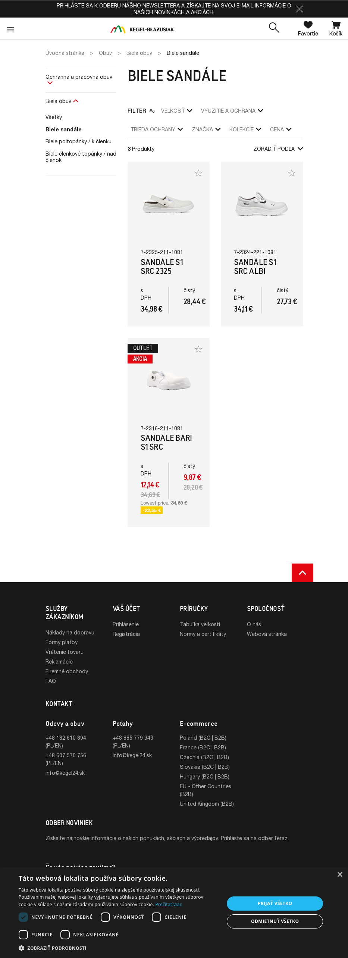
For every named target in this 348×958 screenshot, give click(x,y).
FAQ (51, 681)
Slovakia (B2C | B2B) (205, 767)
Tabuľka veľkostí (200, 624)
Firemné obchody (67, 671)
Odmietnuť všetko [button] (275, 921)
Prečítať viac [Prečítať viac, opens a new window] (168, 904)
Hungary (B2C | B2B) (204, 776)
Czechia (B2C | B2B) (204, 757)
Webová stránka (267, 634)
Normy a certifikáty (203, 634)
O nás (254, 624)
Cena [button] (280, 129)
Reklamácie (59, 661)
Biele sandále (64, 129)
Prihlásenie (126, 624)
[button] (299, 9)
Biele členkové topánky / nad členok (81, 156)
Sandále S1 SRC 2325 (162, 267)
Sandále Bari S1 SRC (166, 442)
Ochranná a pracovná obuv (79, 77)
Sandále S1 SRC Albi (255, 267)
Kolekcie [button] (245, 129)
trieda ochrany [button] (157, 129)
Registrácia (126, 634)
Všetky (54, 117)
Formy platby (62, 642)
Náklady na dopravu (70, 632)
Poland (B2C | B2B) (203, 737)
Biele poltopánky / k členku (79, 141)
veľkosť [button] (176, 110)
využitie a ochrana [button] (232, 110)
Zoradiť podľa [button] (278, 149)
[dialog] (174, 912)
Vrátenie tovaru (65, 652)
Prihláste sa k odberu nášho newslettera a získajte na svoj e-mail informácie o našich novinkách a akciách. (174, 8)
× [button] (339, 875)
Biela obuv (58, 101)
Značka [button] (206, 129)
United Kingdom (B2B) (207, 804)
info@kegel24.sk (65, 773)
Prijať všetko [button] (275, 903)
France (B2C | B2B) (203, 747)
